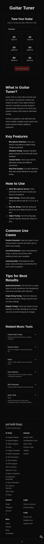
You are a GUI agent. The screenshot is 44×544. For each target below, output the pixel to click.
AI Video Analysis (12, 444)
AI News (9, 495)
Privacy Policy (28, 507)
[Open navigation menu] (22, 541)
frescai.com (27, 517)
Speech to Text (11, 470)
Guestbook (10, 533)
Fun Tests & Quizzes (10, 487)
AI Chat (8, 447)
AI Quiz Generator (12, 482)
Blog (7, 530)
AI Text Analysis (11, 460)
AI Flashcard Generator (10, 478)
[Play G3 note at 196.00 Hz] (30, 48)
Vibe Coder (10, 491)
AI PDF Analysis (11, 464)
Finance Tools (28, 447)
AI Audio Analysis (12, 441)
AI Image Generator (13, 450)
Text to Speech (11, 467)
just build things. (16, 428)
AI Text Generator (12, 457)
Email (8, 504)
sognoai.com (28, 523)
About (8, 523)
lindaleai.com (28, 520)
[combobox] (22, 29)
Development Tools (30, 441)
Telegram (9, 507)
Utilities (26, 450)
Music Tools (27, 444)
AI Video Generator (13, 454)
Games (26, 454)
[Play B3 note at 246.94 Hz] (14, 58)
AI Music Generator (13, 473)
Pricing (8, 527)
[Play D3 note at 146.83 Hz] (14, 48)
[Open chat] (41, 537)
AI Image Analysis (12, 437)
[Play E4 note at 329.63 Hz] (30, 58)
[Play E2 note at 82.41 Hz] (14, 38)
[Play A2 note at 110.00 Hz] (30, 38)
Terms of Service (29, 504)
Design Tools (28, 437)
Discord (8, 511)
